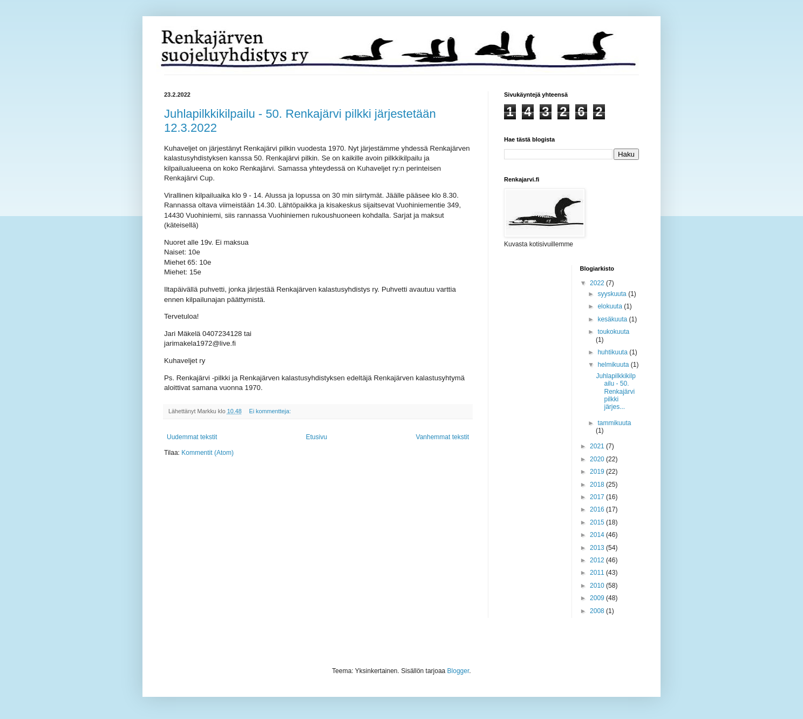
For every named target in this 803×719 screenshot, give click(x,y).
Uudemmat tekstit (192, 437)
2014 (598, 535)
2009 (598, 598)
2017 (598, 497)
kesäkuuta (613, 319)
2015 (598, 522)
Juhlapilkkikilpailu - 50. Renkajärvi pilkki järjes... (615, 391)
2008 (598, 611)
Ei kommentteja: (270, 411)
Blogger (458, 671)
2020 (598, 459)
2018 (598, 484)
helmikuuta (613, 364)
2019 (598, 471)
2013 (598, 548)
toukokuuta (613, 331)
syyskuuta (612, 294)
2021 (598, 446)
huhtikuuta (613, 352)
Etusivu (316, 437)
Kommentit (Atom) (207, 452)
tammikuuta (614, 423)
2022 (598, 283)
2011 (598, 572)
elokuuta (610, 306)
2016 (598, 509)
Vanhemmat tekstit (442, 437)
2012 (598, 560)
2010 (598, 585)
